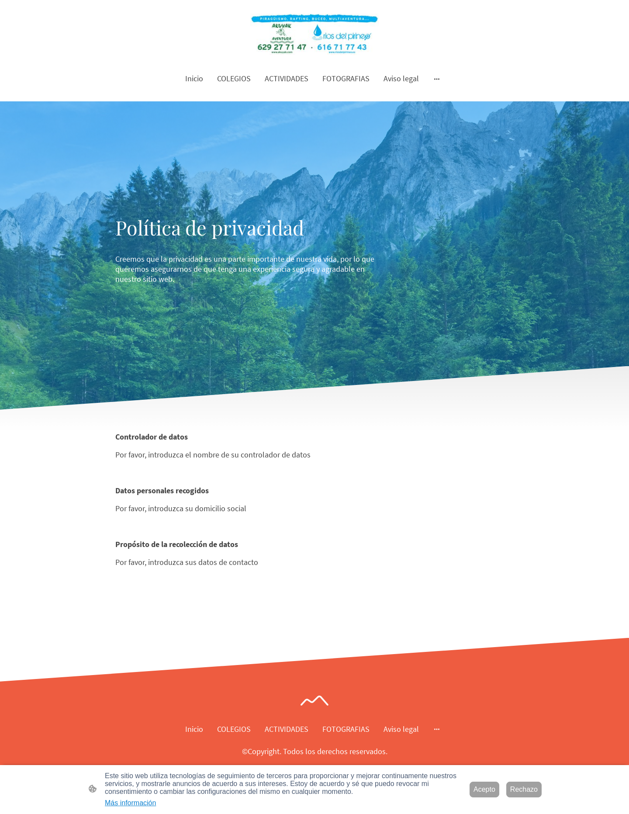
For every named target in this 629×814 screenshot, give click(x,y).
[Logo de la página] (314, 34)
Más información (130, 803)
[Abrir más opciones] (437, 78)
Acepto (484, 789)
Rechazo (524, 789)
